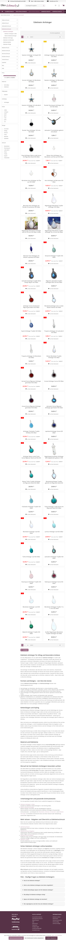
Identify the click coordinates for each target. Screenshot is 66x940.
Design (3, 125)
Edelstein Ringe (7, 44)
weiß (5, 114)
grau (5, 116)
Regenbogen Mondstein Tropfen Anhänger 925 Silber (54, 206)
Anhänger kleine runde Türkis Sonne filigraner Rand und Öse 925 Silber (31, 457)
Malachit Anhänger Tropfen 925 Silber (31, 632)
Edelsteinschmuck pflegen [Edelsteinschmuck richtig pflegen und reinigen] (26, 835)
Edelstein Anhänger (8, 31)
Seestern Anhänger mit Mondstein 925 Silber (54, 80)
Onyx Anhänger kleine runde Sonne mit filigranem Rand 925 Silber (31, 156)
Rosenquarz (7, 148)
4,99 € (8, 77)
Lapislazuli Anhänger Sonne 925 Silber (54, 432)
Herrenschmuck (6, 53)
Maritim (6, 136)
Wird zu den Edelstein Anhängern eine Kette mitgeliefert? (37, 885)
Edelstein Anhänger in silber (11, 33)
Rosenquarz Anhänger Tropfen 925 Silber (31, 582)
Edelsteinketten (7, 42)
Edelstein (6, 87)
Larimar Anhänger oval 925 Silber (54, 531)
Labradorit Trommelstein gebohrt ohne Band (54, 131)
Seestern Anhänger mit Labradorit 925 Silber (31, 106)
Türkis (5, 154)
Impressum (34, 925)
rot (5, 121)
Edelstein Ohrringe (8, 38)
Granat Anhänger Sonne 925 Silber (54, 381)
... (20, 27)
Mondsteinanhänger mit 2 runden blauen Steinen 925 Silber (53, 306)
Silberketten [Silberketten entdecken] (42, 812)
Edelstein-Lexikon (57, 917)
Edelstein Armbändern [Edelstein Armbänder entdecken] (50, 812)
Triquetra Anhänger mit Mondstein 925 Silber (31, 356)
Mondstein (7, 146)
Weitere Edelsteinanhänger (10, 35)
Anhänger (6, 102)
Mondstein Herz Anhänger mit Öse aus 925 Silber (31, 181)
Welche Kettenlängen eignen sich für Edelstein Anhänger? (37, 890)
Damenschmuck (6, 50)
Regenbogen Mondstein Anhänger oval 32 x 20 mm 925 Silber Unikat (31, 231)
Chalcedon (6, 157)
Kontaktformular (36, 930)
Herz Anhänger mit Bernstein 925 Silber (54, 181)
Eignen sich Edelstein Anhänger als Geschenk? (34, 899)
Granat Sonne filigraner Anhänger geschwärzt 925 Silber (31, 407)
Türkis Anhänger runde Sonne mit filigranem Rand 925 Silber (54, 507)
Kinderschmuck (6, 56)
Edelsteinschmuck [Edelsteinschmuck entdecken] (24, 827)
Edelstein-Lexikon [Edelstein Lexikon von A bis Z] (24, 839)
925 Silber (6, 85)
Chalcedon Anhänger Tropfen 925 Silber (31, 507)
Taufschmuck (5, 59)
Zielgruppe (4, 91)
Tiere (5, 134)
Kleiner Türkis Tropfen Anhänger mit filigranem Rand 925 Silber (31, 482)
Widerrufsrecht (35, 920)
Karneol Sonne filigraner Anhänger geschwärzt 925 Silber (31, 382)
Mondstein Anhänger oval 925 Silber (31, 532)
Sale (3, 68)
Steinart (4, 142)
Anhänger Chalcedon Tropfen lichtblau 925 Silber (31, 432)
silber (5, 110)
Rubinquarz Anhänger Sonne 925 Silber (54, 582)
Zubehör (4, 62)
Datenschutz (35, 923)
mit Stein (6, 128)
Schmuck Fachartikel (57, 920)
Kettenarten (55, 918)
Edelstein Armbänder (8, 40)
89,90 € (13, 77)
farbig (5, 130)
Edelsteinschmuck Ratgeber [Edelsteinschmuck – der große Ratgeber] (27, 831)
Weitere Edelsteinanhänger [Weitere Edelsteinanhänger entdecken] (27, 807)
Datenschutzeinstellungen (16, 938)
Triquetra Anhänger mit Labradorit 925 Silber (54, 331)
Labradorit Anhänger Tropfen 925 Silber (54, 557)
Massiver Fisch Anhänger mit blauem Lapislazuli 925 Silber (31, 256)
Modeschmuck (5, 47)
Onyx (5, 152)
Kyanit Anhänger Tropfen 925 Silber (31, 331)
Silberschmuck (5, 20)
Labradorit (6, 150)
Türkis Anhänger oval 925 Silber (31, 557)
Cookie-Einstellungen (37, 928)
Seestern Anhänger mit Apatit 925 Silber (31, 55)
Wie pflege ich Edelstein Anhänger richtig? (33, 894)
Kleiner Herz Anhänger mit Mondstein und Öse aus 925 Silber (54, 156)
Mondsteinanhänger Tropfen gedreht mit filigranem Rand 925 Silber (54, 482)
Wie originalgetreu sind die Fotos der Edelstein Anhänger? (37, 904)
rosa (5, 117)
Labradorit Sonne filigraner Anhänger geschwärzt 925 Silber (54, 407)
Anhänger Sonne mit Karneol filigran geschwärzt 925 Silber (31, 306)
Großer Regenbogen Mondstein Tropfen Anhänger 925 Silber (54, 632)
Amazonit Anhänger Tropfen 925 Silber (54, 256)
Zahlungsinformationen (37, 918)
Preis (3, 72)
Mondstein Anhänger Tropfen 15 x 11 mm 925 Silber (54, 607)
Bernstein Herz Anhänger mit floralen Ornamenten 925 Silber (31, 206)
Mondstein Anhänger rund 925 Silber (31, 607)
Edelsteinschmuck (6, 29)
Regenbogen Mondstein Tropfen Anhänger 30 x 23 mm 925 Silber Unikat (54, 231)
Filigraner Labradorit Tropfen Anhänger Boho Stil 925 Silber (54, 281)
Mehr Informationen (57, 935)
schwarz (6, 112)
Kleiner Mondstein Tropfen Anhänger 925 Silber (53, 356)
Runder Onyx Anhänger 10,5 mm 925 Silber (31, 131)
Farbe (3, 106)
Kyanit (5, 155)
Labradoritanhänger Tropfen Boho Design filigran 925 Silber (31, 281)
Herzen (6, 132)
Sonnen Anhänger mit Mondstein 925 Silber (31, 80)
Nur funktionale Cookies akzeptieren (34, 938)
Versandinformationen (37, 917)
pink (5, 119)
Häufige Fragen (35, 926)
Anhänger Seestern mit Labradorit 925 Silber (54, 55)
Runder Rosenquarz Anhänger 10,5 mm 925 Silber (54, 106)
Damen (6, 94)
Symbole (6, 138)
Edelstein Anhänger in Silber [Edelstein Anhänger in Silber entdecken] (27, 804)
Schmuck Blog (56, 922)
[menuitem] (35, 5)
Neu (3, 65)
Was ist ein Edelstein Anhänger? (31, 880)
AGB (33, 922)
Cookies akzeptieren (51, 938)
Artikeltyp (4, 99)
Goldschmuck (5, 23)
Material (4, 81)
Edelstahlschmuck (6, 26)
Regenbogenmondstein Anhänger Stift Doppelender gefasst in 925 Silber (54, 457)
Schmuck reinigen (57, 923)
